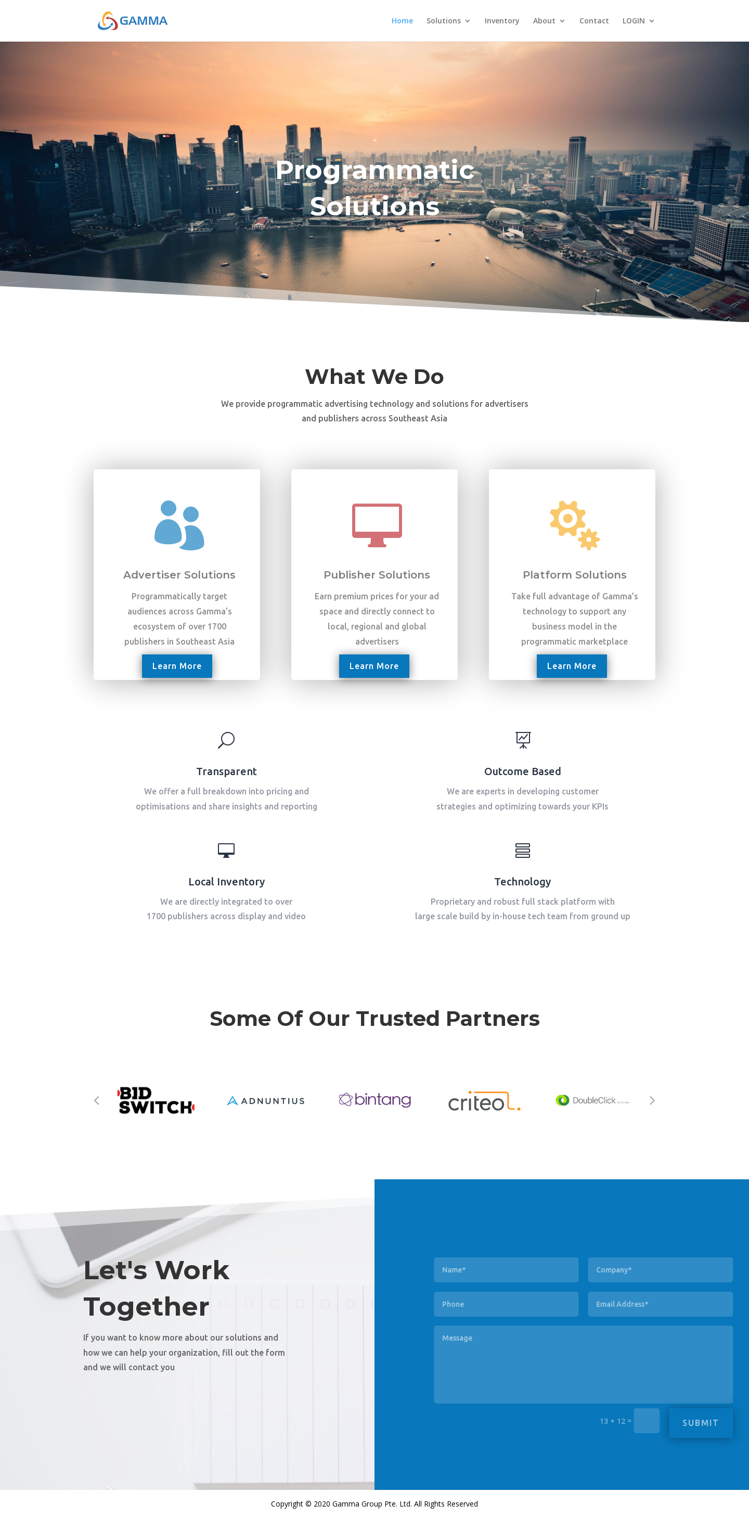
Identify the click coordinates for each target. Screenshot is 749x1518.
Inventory (502, 21)
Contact (594, 21)
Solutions (444, 21)
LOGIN (634, 21)
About (544, 21)
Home (402, 21)
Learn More (177, 666)
